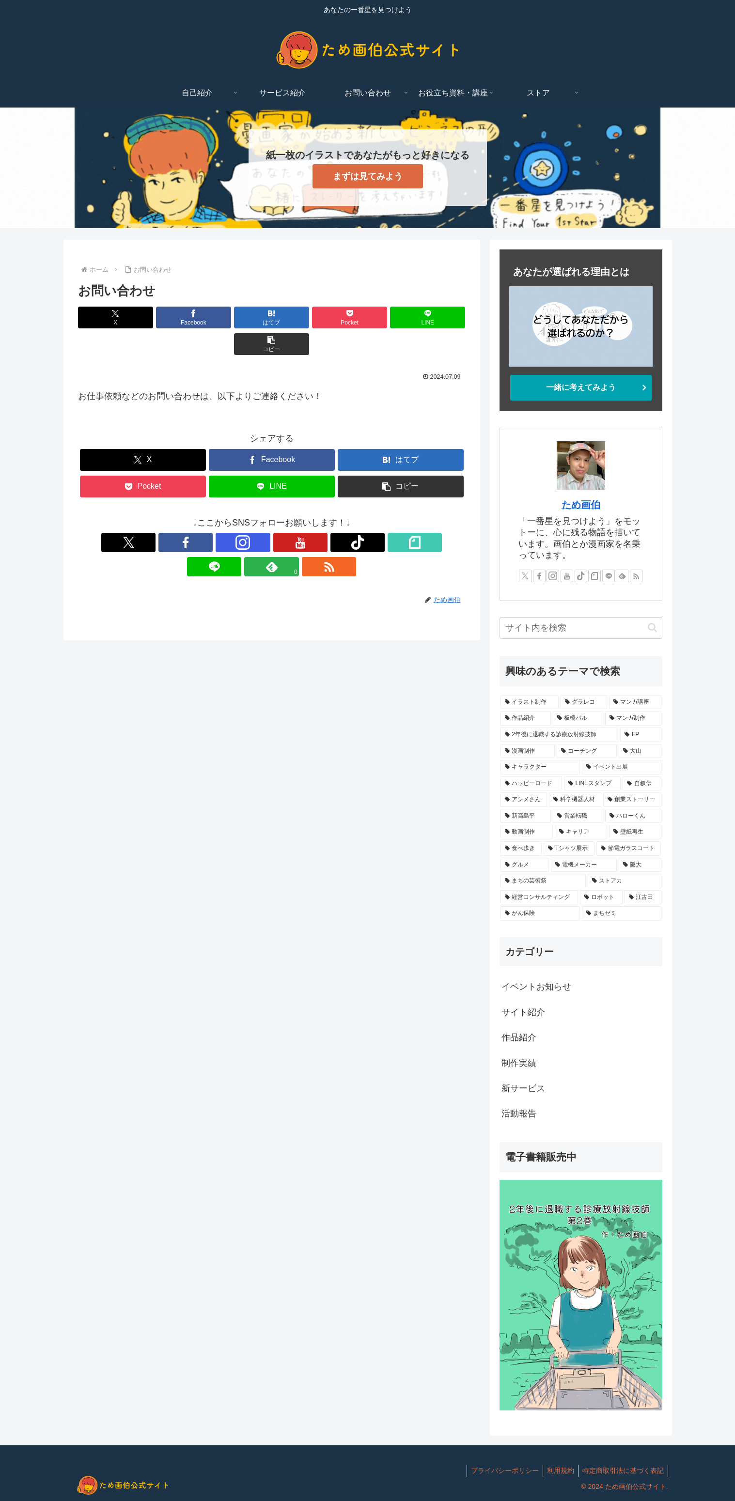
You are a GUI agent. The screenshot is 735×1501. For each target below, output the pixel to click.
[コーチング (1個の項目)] (587, 751)
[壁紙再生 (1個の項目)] (635, 832)
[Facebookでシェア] (174, 317)
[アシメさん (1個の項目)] (523, 799)
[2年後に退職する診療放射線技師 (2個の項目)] (559, 734)
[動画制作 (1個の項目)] (526, 832)
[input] (581, 628)
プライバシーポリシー (500, 1470)
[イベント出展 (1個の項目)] (621, 767)
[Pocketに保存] (304, 317)
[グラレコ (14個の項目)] (584, 702)
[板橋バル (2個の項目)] (578, 718)
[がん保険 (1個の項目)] (540, 913)
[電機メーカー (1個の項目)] (584, 865)
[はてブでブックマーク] (239, 317)
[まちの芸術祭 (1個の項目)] (543, 881)
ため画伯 (581, 504)
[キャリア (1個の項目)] (581, 832)
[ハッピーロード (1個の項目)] (531, 783)
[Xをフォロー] (182, 516)
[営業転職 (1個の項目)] (578, 816)
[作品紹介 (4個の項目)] (525, 718)
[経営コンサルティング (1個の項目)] (539, 897)
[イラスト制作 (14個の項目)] (529, 702)
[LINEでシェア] (369, 317)
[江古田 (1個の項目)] (643, 897)
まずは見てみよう (368, 176)
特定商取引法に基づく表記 (622, 1470)
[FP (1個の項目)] (640, 734)
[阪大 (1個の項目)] (640, 865)
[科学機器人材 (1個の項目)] (575, 799)
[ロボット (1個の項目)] (601, 897)
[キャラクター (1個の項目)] (540, 767)
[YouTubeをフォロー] (249, 516)
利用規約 (557, 1470)
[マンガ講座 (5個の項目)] (635, 702)
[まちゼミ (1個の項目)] (621, 913)
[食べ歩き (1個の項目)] (521, 848)
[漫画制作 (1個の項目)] (527, 751)
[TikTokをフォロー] (271, 516)
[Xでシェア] (109, 317)
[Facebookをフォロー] (205, 516)
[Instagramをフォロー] (227, 516)
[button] (434, 317)
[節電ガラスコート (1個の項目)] (628, 848)
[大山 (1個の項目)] (640, 751)
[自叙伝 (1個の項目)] (642, 783)
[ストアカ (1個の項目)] (624, 881)
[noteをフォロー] (294, 516)
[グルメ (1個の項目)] (524, 865)
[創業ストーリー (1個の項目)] (632, 799)
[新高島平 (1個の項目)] (525, 816)
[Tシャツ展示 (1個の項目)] (569, 848)
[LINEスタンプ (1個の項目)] (592, 783)
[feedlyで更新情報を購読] (338, 516)
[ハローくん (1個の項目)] (633, 816)
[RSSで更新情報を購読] (361, 516)
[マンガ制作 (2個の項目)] (633, 718)
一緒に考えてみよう (581, 387)
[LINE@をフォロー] (316, 516)
